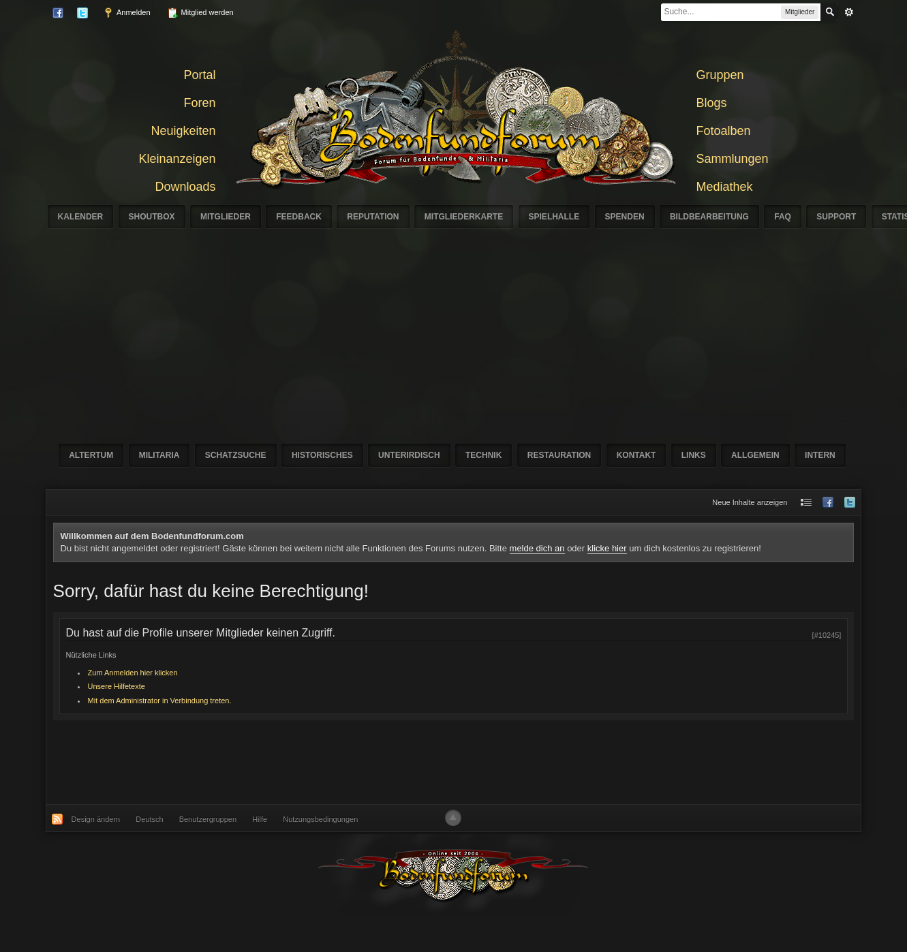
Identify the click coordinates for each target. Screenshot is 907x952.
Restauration (559, 455)
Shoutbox (152, 216)
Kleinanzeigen (176, 159)
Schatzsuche (235, 455)
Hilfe (259, 819)
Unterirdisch (409, 455)
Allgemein (755, 455)
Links (693, 455)
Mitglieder (225, 216)
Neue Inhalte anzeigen (749, 502)
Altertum (91, 455)
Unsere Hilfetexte (116, 686)
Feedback (299, 216)
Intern (820, 455)
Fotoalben (723, 131)
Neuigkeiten (183, 131)
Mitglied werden (200, 12)
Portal (199, 75)
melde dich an (537, 548)
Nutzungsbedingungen (320, 819)
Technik (483, 455)
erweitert (849, 12)
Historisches (322, 455)
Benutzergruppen (207, 819)
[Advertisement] (491, 330)
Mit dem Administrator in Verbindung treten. (160, 700)
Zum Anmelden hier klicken (133, 673)
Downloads (185, 187)
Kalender (81, 216)
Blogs (711, 103)
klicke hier (607, 548)
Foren (199, 103)
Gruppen (720, 75)
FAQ (782, 216)
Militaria (159, 455)
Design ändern (96, 819)
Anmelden (127, 12)
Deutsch (149, 819)
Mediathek (724, 187)
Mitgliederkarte (464, 216)
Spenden (625, 216)
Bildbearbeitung (709, 216)
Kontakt (636, 455)
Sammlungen (732, 159)
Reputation (373, 216)
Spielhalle (554, 216)
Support (836, 216)
